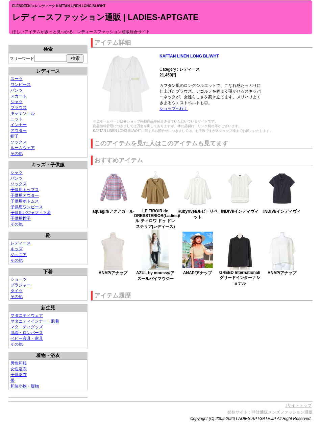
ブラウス (18, 107)
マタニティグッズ (26, 327)
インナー (18, 124)
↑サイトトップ (298, 405)
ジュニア (18, 254)
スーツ (16, 78)
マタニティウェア (26, 315)
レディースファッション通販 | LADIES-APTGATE (105, 17)
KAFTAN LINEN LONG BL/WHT (189, 56)
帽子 (14, 136)
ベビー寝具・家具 (26, 338)
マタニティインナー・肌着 (34, 321)
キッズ (16, 249)
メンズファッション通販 (290, 412)
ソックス (18, 142)
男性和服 (18, 363)
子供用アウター (24, 195)
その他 (16, 153)
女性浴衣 (18, 369)
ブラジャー (20, 285)
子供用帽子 (20, 218)
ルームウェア (22, 147)
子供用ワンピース (26, 207)
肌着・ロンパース (26, 332)
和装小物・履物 (24, 386)
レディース (20, 243)
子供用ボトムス (24, 201)
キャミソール (22, 113)
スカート (18, 96)
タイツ (16, 290)
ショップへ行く (173, 108)
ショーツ (18, 279)
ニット (16, 119)
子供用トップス (24, 189)
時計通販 (260, 412)
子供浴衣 (18, 374)
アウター (18, 130)
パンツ (16, 90)
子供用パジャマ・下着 (30, 212)
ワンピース (20, 84)
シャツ (16, 101)
